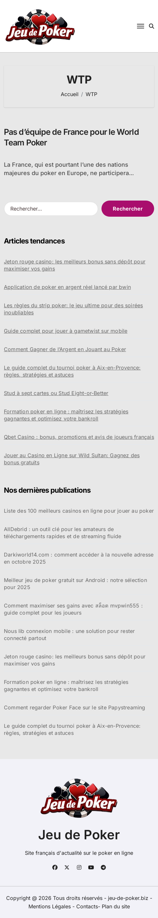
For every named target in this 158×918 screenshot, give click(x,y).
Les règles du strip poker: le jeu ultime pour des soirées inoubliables (73, 309)
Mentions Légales (50, 906)
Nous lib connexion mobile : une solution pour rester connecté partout (69, 634)
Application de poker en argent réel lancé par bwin (67, 287)
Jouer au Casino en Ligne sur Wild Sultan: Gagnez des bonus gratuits (72, 459)
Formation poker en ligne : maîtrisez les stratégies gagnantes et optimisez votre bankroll (66, 415)
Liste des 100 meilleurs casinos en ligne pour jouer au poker (79, 511)
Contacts (87, 906)
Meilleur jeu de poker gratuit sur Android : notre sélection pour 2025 (75, 583)
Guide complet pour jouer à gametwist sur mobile (65, 331)
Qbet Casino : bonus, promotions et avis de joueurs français (79, 437)
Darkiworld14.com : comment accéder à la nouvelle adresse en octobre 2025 (78, 558)
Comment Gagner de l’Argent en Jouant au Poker (65, 349)
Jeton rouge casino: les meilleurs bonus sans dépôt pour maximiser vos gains (74, 265)
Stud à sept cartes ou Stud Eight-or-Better (56, 393)
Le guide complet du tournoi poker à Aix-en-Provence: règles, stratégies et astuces (72, 371)
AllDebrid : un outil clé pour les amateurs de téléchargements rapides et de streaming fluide (62, 532)
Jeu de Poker (79, 835)
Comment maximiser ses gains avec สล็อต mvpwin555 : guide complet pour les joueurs (73, 609)
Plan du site (116, 906)
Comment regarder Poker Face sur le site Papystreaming (74, 707)
